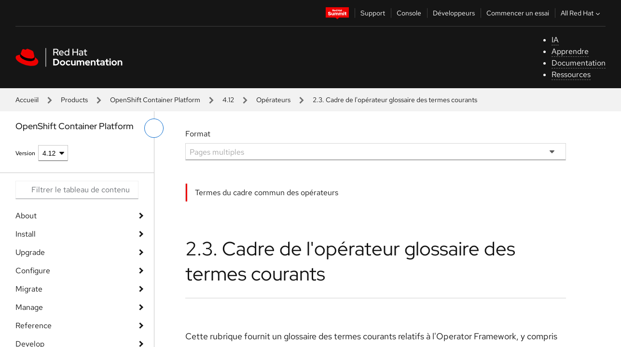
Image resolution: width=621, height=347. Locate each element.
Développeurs (454, 13)
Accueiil (27, 99)
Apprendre (570, 51)
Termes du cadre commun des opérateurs (266, 192)
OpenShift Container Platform (155, 99)
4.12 (228, 99)
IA (555, 40)
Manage (29, 307)
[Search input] (76, 190)
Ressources (571, 74)
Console (409, 13)
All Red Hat (581, 13)
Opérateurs (273, 99)
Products (74, 99)
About (26, 216)
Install (25, 234)
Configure (32, 271)
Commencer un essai (517, 13)
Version (25, 153)
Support (372, 13)
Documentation (579, 63)
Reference (33, 325)
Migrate (28, 289)
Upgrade (30, 252)
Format (197, 134)
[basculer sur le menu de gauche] (154, 128)
